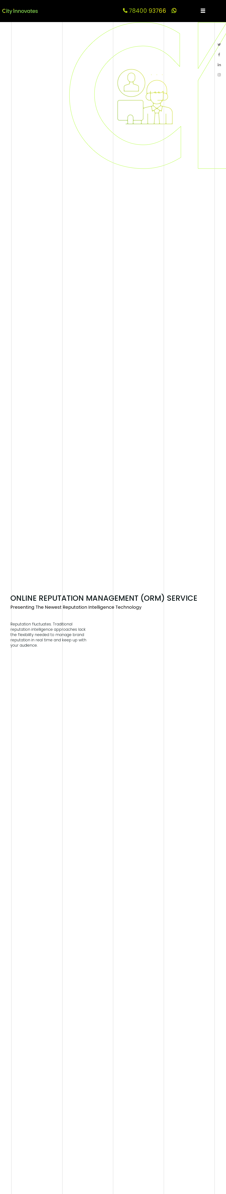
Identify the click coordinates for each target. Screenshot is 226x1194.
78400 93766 (144, 11)
